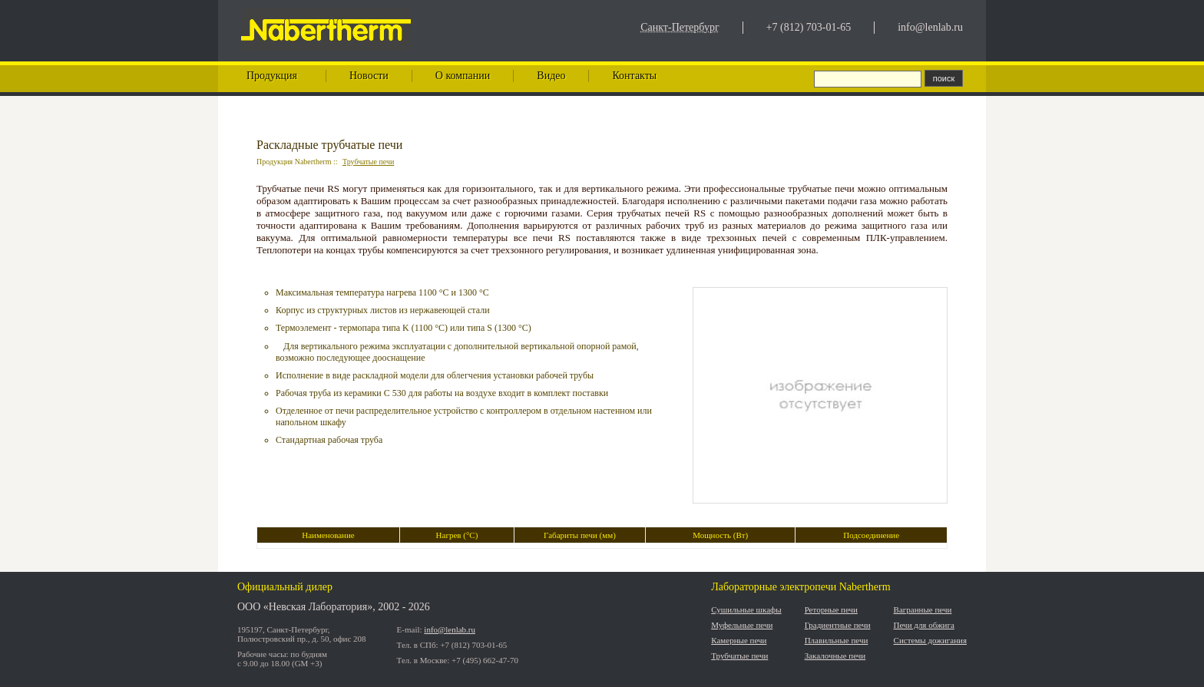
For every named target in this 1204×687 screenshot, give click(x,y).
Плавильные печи (836, 640)
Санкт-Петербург (679, 27)
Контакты (634, 75)
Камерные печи (738, 640)
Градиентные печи (838, 624)
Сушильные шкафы (746, 609)
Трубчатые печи (368, 161)
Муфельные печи (741, 624)
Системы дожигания (930, 640)
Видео (551, 75)
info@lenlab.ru (930, 27)
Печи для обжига (924, 624)
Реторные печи (831, 609)
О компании (462, 75)
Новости (369, 75)
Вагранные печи (923, 609)
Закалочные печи (835, 655)
